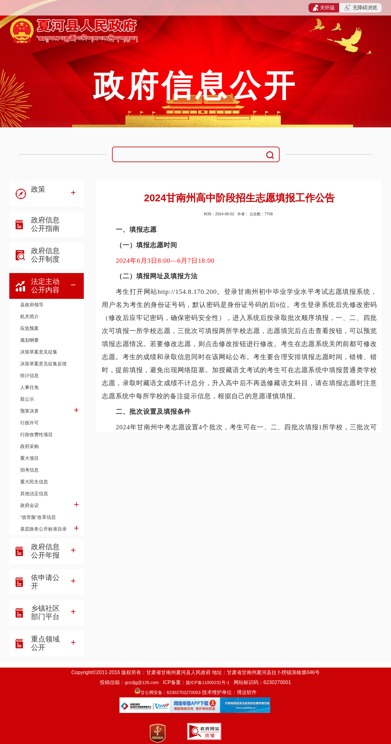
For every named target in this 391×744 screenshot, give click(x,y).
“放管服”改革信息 (38, 517)
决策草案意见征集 (38, 351)
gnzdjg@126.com (142, 682)
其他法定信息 (34, 493)
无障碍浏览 (360, 8)
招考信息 (29, 469)
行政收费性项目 (36, 434)
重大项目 (29, 458)
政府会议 (29, 505)
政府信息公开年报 (45, 551)
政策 (38, 189)
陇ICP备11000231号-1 (207, 682)
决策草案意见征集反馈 (43, 363)
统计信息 (29, 375)
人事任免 (29, 387)
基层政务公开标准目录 (43, 529)
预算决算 (29, 410)
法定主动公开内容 (45, 285)
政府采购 (29, 446)
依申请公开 (45, 581)
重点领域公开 (45, 643)
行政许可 (29, 422)
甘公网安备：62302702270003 (170, 692)
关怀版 (324, 8)
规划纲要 (29, 340)
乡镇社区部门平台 (45, 612)
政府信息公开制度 (45, 255)
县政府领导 (31, 304)
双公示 (27, 399)
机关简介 (29, 316)
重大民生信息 (34, 481)
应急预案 (29, 328)
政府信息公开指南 (45, 224)
